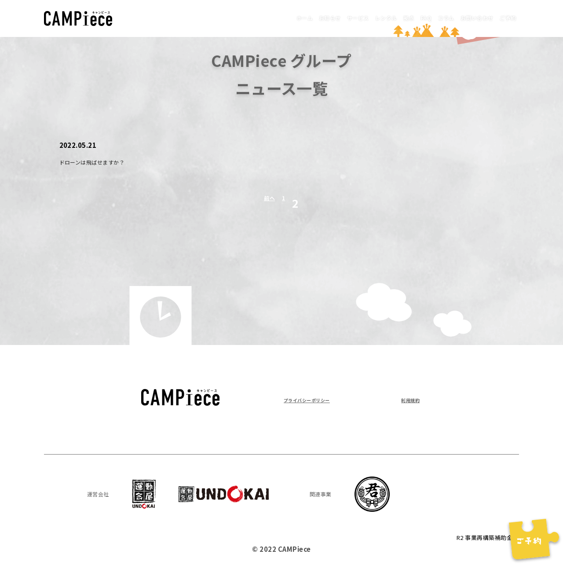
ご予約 (503, 17)
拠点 (366, 17)
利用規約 (406, 399)
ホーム (221, 17)
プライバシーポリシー (318, 399)
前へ (267, 203)
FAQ (390, 17)
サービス (295, 17)
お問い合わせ (461, 17)
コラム (419, 17)
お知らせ (256, 17)
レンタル (333, 17)
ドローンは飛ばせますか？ (102, 161)
